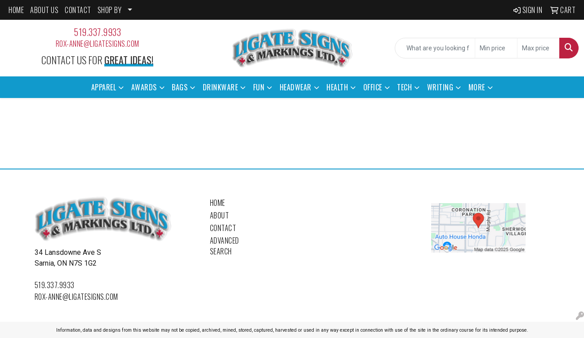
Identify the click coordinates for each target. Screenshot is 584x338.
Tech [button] (404, 87)
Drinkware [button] (220, 87)
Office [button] (372, 87)
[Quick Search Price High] (538, 48)
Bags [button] (179, 87)
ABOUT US (44, 9)
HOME (16, 9)
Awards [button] (144, 87)
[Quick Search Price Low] (496, 48)
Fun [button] (259, 87)
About (219, 215)
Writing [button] (440, 87)
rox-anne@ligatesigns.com (97, 43)
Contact (223, 227)
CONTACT (78, 9)
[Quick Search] (435, 48)
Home (217, 202)
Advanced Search (224, 246)
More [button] (476, 87)
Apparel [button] (103, 87)
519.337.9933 (97, 32)
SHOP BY (110, 9)
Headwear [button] (296, 87)
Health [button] (337, 87)
